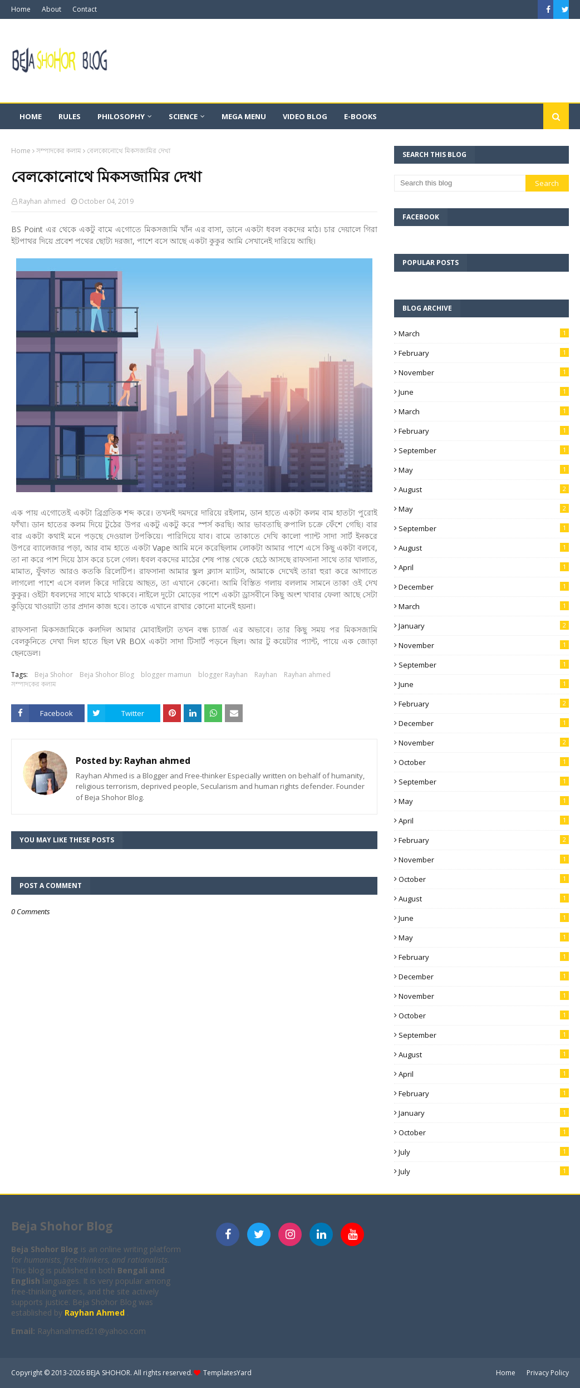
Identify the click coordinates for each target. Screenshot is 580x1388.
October (484, 762)
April (484, 567)
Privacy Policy (548, 1372)
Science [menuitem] (183, 116)
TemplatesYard (227, 1372)
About (51, 9)
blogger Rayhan (223, 674)
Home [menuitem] (30, 116)
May (484, 470)
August (484, 489)
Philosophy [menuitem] (121, 116)
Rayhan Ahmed (96, 1312)
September (484, 450)
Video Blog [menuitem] (305, 116)
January (484, 626)
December (484, 587)
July (484, 1152)
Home (21, 9)
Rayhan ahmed (42, 201)
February (484, 353)
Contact (84, 9)
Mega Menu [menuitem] (244, 116)
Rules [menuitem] (69, 116)
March (484, 333)
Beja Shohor (54, 674)
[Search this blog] (459, 183)
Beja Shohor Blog (107, 674)
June (484, 392)
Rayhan (265, 674)
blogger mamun (166, 674)
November (484, 372)
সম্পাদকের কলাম (58, 150)
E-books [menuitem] (360, 116)
